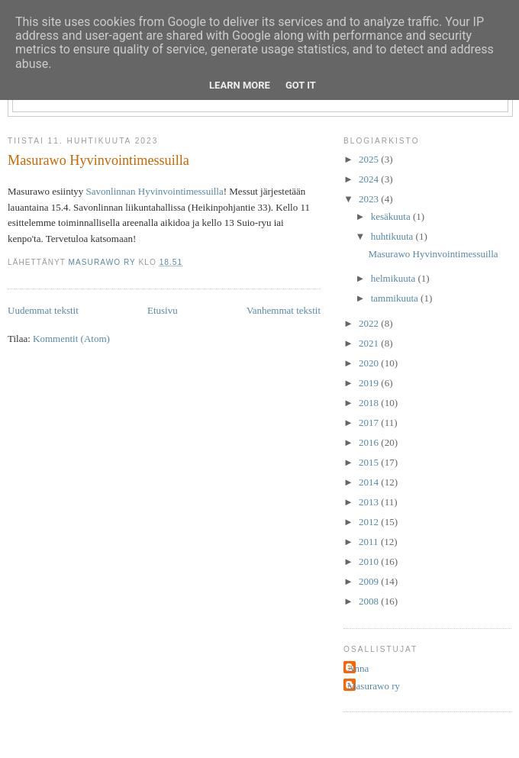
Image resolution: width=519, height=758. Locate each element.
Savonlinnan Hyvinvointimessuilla (155, 191)
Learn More (239, 85)
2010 (370, 561)
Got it (300, 85)
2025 (370, 159)
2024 (370, 179)
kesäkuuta (392, 216)
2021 (370, 343)
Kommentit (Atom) (71, 338)
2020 (370, 363)
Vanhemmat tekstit (284, 310)
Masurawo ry (373, 686)
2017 (370, 422)
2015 (370, 462)
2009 (370, 581)
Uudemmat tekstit (43, 310)
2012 (370, 521)
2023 (370, 199)
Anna (358, 668)
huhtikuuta (393, 236)
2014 (370, 482)
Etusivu (162, 310)
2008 (370, 601)
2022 (370, 323)
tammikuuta (396, 298)
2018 (370, 402)
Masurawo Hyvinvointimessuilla (98, 160)
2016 (370, 442)
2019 (370, 383)
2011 (370, 541)
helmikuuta (394, 278)
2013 (370, 502)
